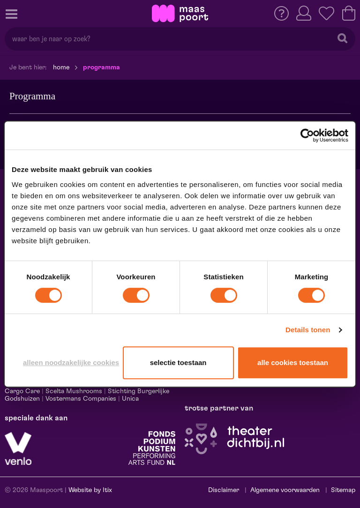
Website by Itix (90, 490)
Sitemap (343, 490)
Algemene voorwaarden (285, 490)
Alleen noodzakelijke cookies (71, 362)
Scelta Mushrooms (73, 391)
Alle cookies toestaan (292, 362)
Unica (130, 399)
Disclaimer (223, 490)
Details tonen (307, 330)
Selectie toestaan (178, 362)
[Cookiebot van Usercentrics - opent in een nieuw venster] (307, 135)
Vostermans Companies (80, 399)
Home (61, 67)
